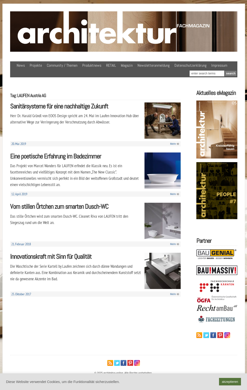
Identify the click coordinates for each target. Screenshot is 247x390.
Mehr (173, 143)
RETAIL (111, 65)
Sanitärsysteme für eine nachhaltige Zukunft (59, 106)
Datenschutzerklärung (190, 65)
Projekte (36, 65)
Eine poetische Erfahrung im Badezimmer (55, 156)
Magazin (127, 65)
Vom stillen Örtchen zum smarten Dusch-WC (59, 206)
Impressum (219, 65)
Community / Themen (62, 65)
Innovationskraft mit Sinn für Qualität (50, 256)
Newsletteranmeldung (153, 65)
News (21, 65)
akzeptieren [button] (230, 381)
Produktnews (91, 65)
